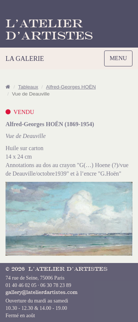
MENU (120, 60)
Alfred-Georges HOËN (71, 87)
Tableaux (28, 87)
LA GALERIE (25, 58)
